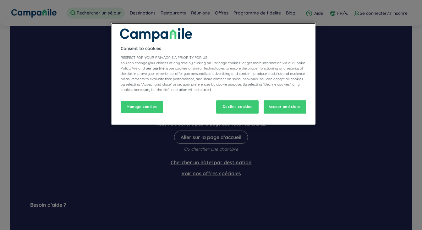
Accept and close (285, 106)
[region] (213, 74)
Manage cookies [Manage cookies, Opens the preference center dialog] (142, 106)
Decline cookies (237, 106)
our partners (157, 68)
